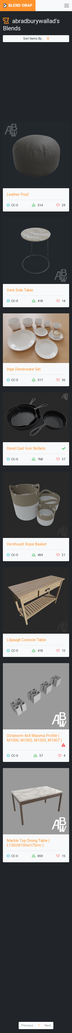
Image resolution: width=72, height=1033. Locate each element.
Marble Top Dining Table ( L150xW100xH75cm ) (28, 842)
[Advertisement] (36, 82)
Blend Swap (17, 6)
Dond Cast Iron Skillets (26, 448)
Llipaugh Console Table (26, 640)
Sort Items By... (36, 38)
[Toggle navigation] (66, 5)
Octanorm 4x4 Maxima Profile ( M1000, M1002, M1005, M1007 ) (34, 737)
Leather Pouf (18, 194)
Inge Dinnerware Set (24, 369)
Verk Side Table (20, 290)
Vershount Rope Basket (27, 544)
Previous (27, 1025)
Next (48, 1025)
